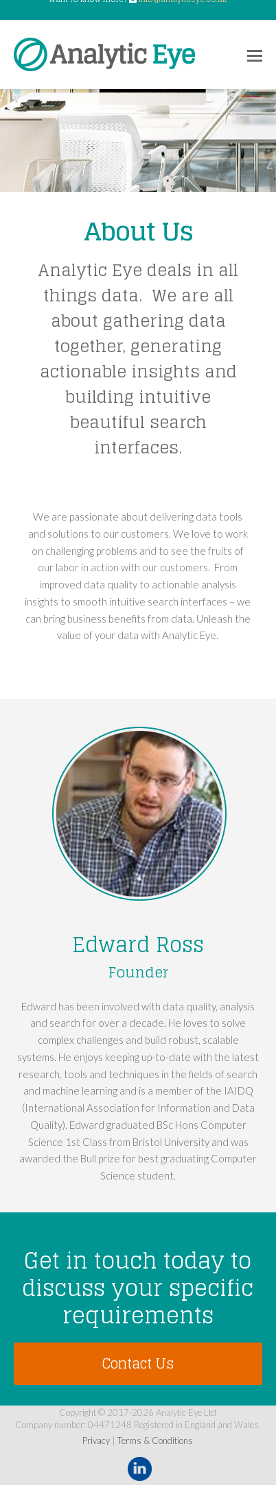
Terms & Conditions (155, 1440)
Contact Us (138, 1363)
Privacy (96, 1440)
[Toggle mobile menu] (254, 55)
